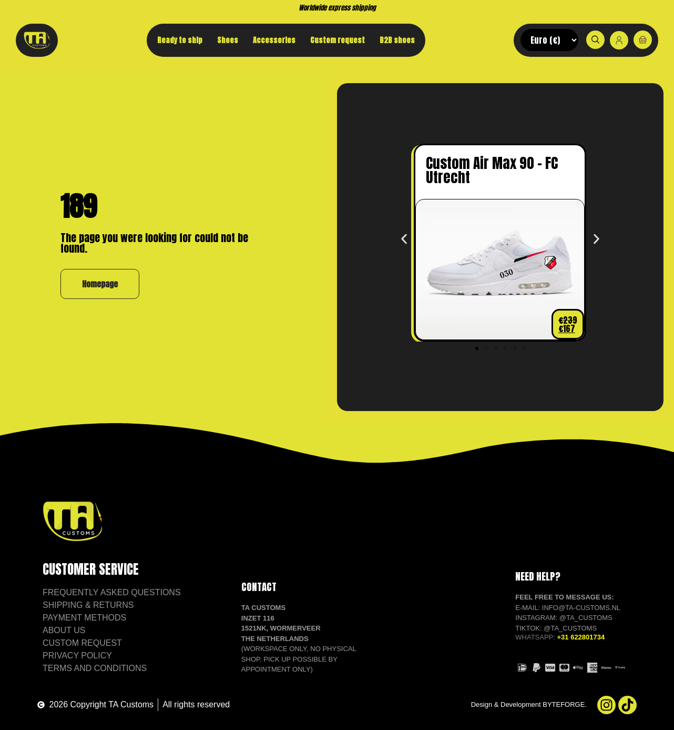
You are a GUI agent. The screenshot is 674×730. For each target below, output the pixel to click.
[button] (404, 239)
